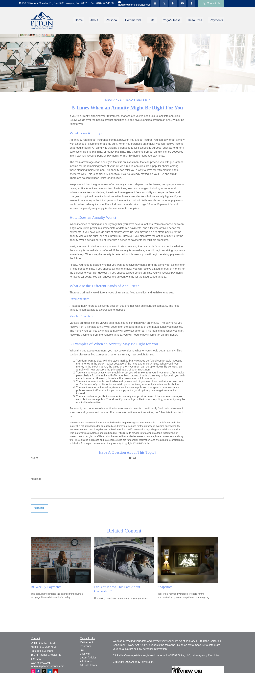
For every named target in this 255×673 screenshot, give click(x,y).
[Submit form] (39, 508)
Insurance (86, 646)
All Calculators (88, 665)
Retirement (86, 642)
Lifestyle (85, 653)
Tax (82, 650)
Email (132, 457)
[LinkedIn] (173, 3)
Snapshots (165, 587)
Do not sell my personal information (146, 649)
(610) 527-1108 (102, 3)
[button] (78, 20)
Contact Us (211, 3)
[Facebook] (191, 3)
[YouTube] (182, 3)
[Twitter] (155, 3)
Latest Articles (88, 657)
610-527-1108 (47, 642)
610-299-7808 (48, 646)
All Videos (86, 661)
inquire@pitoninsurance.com (134, 3)
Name (34, 457)
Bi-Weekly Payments (46, 587)
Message (36, 478)
